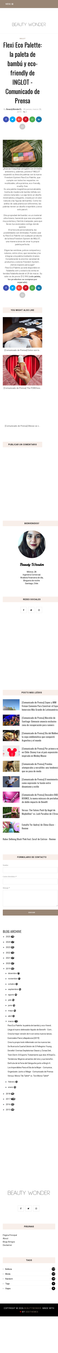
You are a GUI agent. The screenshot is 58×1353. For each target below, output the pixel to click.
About (5, 1238)
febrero (11, 1082)
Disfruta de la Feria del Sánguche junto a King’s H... (29, 1063)
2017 (8, 1099)
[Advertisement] (26, 652)
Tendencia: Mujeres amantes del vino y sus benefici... (31, 1059)
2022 (8, 953)
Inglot (22, 38)
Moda (7, 1274)
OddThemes (31, 1312)
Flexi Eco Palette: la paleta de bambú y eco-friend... (30, 1025)
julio (10, 1000)
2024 (8, 942)
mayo (10, 1011)
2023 (8, 947)
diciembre (12, 973)
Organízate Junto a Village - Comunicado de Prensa (30, 1072)
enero (10, 1087)
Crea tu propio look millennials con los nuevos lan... (30, 1042)
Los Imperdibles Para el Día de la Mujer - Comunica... (30, 1067)
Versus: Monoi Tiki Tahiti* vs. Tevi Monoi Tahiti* (28, 1076)
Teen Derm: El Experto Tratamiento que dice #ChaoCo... (32, 1055)
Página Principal (10, 1235)
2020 (8, 963)
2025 (8, 937)
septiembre (13, 989)
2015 (8, 1110)
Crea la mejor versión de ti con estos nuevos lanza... (30, 1034)
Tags (7, 1284)
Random (9, 1279)
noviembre (13, 979)
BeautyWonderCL (14, 109)
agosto (11, 995)
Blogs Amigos (9, 1242)
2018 (8, 1094)
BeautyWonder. (33, 1308)
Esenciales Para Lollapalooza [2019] (23, 1038)
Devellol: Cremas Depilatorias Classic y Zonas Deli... (30, 1050)
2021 (8, 958)
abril (10, 1016)
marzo (11, 1021)
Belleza (8, 1269)
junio (10, 1005)
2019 (8, 969)
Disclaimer (7, 1245)
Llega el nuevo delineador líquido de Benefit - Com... (30, 1030)
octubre (11, 984)
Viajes (8, 1288)
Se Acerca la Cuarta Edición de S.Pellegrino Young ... (30, 1046)
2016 (8, 1104)
